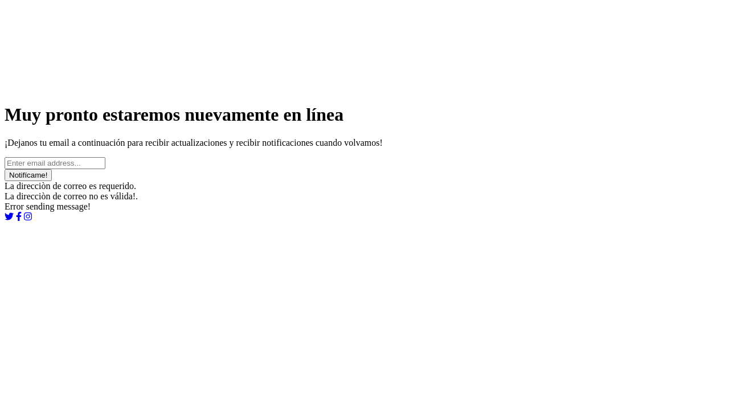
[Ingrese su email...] (55, 163)
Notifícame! (28, 175)
